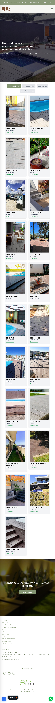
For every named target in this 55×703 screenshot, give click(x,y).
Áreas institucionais (27, 91)
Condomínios (42, 86)
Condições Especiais (9, 639)
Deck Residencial (14, 86)
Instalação (6, 634)
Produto (5, 622)
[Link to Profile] (14, 673)
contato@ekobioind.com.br (11, 659)
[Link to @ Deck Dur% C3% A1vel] (9, 673)
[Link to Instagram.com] (4, 673)
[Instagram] (39, 2)
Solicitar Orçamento (27, 592)
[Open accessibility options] (4, 699)
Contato (5, 632)
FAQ (3, 636)
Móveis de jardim (28, 86)
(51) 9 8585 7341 (7, 657)
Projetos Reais (8, 625)
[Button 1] (52, 9)
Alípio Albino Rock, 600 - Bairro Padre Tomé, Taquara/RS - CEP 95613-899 (25, 654)
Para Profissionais (9, 627)
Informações (7, 641)
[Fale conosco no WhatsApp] (51, 699)
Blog (4, 629)
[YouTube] (45, 2)
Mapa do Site (7, 643)
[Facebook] (51, 2)
